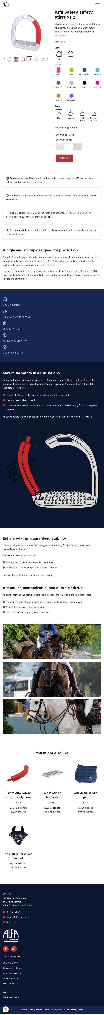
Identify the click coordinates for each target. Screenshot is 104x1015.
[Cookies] (6, 1009)
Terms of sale (42, 1010)
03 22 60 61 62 (13, 912)
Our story (7, 992)
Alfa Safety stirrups (12, 973)
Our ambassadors (11, 997)
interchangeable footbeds (20, 545)
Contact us (11, 922)
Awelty (17, 957)
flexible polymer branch (79, 380)
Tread (58, 106)
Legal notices (27, 1010)
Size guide (60, 41)
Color (58, 64)
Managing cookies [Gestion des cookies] (75, 1010)
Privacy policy (58, 1010)
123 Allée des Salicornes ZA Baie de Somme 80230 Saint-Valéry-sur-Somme (17, 902)
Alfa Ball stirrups (10, 978)
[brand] (6, 4)
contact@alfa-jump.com (17, 917)
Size (57, 47)
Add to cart (64, 158)
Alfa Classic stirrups (12, 968)
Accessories (8, 984)
